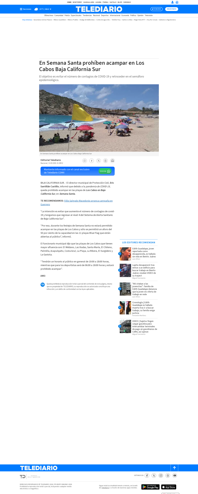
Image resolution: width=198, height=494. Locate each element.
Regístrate (171, 9)
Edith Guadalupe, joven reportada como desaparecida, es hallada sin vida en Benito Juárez (144, 252)
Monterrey (77, 2)
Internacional (115, 15)
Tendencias (87, 15)
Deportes (105, 15)
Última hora (48, 15)
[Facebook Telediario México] (147, 475)
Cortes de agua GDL (103, 20)
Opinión (140, 15)
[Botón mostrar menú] (26, 9)
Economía (125, 15)
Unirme (103, 171)
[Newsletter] (177, 3)
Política (133, 15)
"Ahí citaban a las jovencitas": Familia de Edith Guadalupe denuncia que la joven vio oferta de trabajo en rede (144, 289)
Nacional (96, 15)
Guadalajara (88, 2)
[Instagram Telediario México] (161, 475)
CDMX (69, 2)
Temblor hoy (116, 20)
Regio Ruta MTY (139, 20)
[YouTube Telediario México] (174, 475)
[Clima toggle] (42, 9)
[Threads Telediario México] (168, 475)
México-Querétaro (60, 20)
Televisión (149, 15)
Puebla (105, 2)
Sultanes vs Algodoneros (167, 20)
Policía (67, 15)
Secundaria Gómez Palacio (43, 20)
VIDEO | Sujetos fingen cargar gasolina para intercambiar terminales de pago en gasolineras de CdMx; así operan (144, 326)
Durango (127, 2)
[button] (85, 160)
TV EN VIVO (157, 9)
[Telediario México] (98, 9)
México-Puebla (73, 20)
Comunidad (58, 15)
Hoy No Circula (152, 20)
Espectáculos (76, 15)
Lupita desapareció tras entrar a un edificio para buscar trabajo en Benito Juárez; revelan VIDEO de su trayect (144, 270)
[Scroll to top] (174, 467)
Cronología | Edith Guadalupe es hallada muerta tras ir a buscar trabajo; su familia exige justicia (143, 308)
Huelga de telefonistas (87, 20)
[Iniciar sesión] (172, 2)
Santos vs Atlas (127, 20)
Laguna (98, 2)
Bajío (120, 2)
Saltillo (113, 2)
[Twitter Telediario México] (154, 475)
